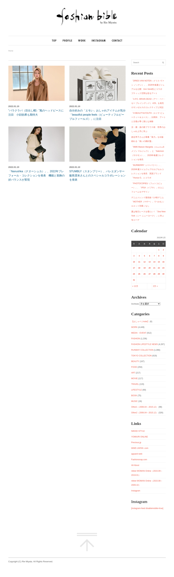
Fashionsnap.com (139, 459)
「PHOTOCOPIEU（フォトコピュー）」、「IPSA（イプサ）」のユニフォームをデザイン (147, 187)
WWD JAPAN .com (139, 448)
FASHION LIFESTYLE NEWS (144, 344)
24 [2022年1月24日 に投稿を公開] (134, 274)
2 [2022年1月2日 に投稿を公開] (163, 250)
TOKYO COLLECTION (141, 356)
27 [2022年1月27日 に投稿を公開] (150, 274)
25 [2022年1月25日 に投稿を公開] (139, 274)
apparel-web (136, 454)
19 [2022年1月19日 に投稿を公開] (145, 268)
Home (10, 51)
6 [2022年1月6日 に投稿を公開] (149, 256)
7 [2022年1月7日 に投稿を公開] (154, 256)
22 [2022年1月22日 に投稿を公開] (159, 268)
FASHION (135, 338)
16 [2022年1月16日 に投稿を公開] (163, 262)
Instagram (135, 491)
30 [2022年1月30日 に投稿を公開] (163, 274)
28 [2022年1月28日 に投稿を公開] (154, 274)
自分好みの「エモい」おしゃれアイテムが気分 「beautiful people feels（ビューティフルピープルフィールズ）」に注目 (98, 114)
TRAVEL (135, 384)
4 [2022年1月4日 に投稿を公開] (139, 256)
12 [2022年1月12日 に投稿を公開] (145, 262)
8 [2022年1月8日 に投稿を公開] (158, 256)
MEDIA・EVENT (138, 333)
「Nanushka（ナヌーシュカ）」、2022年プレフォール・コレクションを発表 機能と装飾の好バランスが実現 (36, 175)
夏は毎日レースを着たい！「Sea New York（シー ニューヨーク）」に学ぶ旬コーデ (148, 215)
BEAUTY (135, 361)
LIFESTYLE (136, 390)
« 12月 (135, 286)
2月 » (155, 286)
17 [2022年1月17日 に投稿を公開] (134, 268)
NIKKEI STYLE (138, 431)
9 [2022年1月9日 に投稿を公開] (163, 256)
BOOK (134, 395)
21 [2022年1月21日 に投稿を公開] (154, 268)
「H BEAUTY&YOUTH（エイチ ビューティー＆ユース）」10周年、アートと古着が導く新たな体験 (148, 117)
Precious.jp (136, 442)
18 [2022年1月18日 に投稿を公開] (139, 268)
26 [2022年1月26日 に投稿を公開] (145, 274)
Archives (135, 304)
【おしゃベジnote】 (140, 321)
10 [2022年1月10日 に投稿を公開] (134, 262)
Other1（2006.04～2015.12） (144, 407)
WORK (134, 327)
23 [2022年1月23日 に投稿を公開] (163, 268)
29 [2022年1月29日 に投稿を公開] (159, 274)
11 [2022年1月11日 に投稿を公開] (139, 262)
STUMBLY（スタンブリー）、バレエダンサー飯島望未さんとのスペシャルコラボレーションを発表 (97, 175)
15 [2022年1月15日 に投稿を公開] (159, 262)
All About (135, 465)
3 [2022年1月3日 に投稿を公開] (133, 256)
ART (133, 373)
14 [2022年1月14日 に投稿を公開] (154, 262)
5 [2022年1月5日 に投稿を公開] (144, 256)
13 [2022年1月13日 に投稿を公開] (150, 262)
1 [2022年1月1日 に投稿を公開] (158, 250)
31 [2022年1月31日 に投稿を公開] (134, 280)
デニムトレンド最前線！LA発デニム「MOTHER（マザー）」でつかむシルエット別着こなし (147, 201)
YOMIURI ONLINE (139, 437)
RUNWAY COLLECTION (142, 350)
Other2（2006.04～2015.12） (144, 412)
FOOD (134, 367)
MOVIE (134, 378)
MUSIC (134, 401)
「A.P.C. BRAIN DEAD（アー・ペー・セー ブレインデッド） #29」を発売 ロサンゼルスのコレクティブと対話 (148, 103)
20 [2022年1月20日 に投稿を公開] (150, 268)
